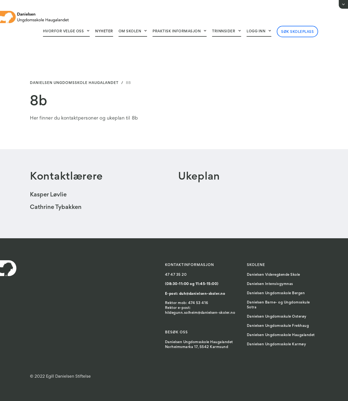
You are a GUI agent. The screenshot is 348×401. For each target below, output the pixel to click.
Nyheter (104, 31)
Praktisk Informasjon (177, 31)
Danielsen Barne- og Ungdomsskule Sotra (278, 305)
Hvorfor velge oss (63, 31)
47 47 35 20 (176, 275)
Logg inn (256, 31)
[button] (66, 31)
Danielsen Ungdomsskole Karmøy (276, 344)
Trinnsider (223, 31)
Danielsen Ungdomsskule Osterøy (276, 316)
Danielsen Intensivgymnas (270, 284)
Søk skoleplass (297, 32)
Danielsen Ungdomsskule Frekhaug (278, 326)
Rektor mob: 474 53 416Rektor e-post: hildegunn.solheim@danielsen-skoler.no (200, 308)
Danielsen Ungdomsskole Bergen (276, 293)
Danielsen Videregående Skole (273, 275)
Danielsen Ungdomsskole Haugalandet (281, 335)
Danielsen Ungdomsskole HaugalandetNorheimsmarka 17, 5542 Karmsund (199, 345)
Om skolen (130, 31)
